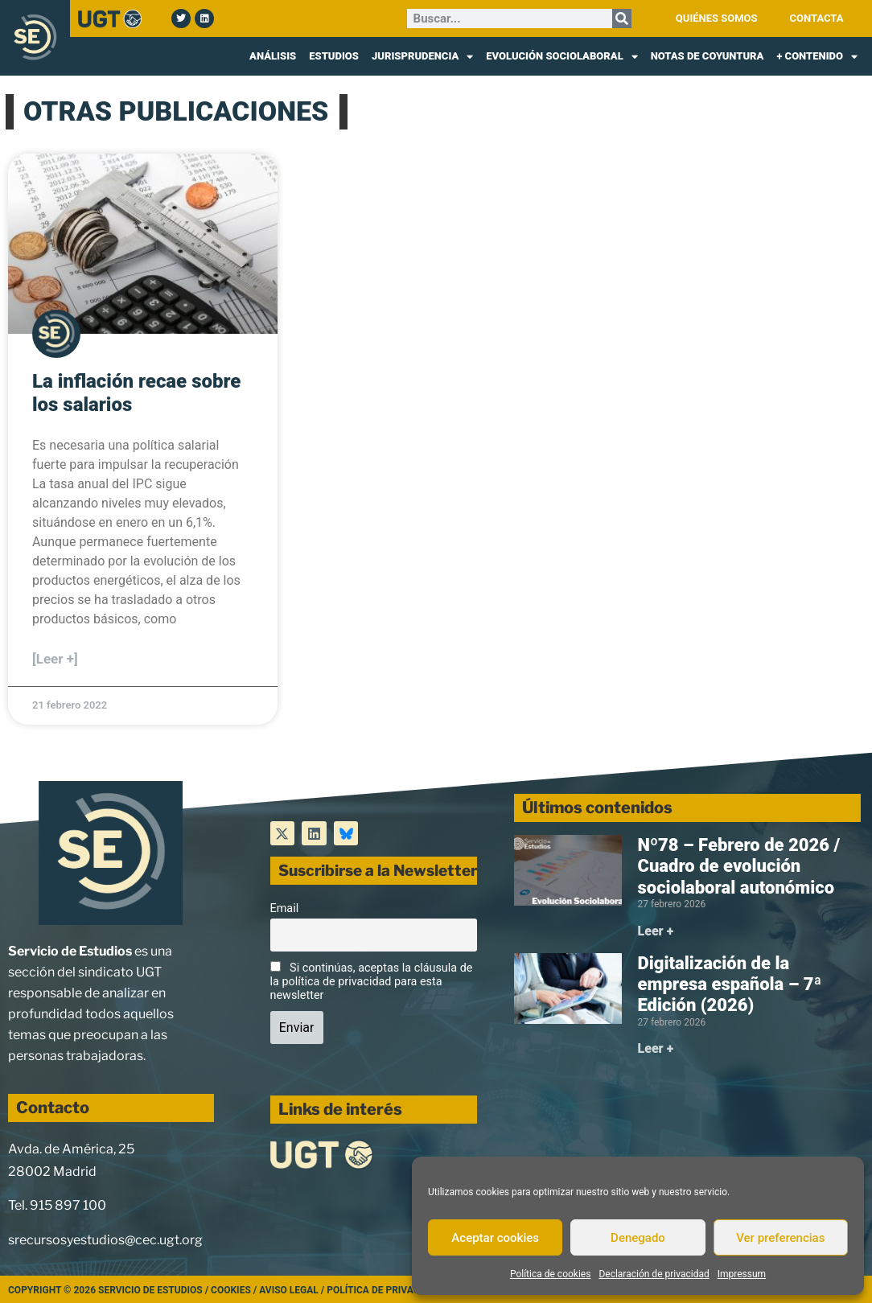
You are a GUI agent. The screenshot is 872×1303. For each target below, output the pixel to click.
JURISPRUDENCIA (422, 56)
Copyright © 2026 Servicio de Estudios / (109, 1290)
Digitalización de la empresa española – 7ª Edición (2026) (730, 984)
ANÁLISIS (272, 56)
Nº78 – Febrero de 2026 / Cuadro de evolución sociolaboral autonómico (739, 866)
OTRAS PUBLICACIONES (175, 111)
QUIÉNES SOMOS (717, 18)
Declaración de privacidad (653, 1274)
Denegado (638, 1238)
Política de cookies (550, 1274)
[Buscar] (621, 18)
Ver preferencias (780, 1238)
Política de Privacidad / (387, 1290)
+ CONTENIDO (817, 56)
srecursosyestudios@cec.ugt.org (105, 1240)
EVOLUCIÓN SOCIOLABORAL (561, 56)
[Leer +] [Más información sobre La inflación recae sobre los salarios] (55, 659)
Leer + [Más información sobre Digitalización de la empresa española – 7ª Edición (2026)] (656, 1048)
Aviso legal (289, 1290)
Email (284, 908)
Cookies (231, 1290)
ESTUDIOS (334, 56)
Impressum (742, 1274)
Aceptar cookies (495, 1238)
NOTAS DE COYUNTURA (707, 56)
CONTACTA (817, 18)
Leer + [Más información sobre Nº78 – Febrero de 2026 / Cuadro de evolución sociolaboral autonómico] (656, 931)
